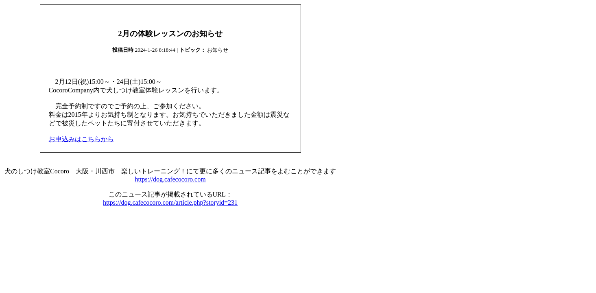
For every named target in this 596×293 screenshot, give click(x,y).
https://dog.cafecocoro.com (170, 179)
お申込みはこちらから (81, 139)
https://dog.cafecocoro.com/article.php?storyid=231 (170, 202)
